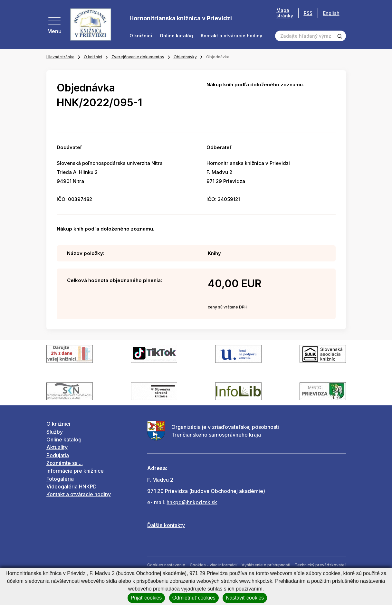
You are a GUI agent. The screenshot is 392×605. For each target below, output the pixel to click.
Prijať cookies (146, 597)
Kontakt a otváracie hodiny (231, 35)
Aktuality (57, 447)
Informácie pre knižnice (75, 471)
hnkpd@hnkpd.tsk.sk (192, 502)
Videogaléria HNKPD (71, 486)
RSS (308, 13)
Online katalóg (176, 35)
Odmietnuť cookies (193, 597)
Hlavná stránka (60, 56)
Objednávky (185, 56)
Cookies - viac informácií (213, 564)
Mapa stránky (284, 13)
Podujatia (57, 455)
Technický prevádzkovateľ (320, 564)
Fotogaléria (60, 479)
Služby (54, 432)
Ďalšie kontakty (166, 525)
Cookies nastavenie (166, 564)
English (331, 13)
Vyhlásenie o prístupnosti (266, 564)
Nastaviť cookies (245, 597)
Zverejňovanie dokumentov (137, 56)
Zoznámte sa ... (64, 463)
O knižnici (140, 35)
